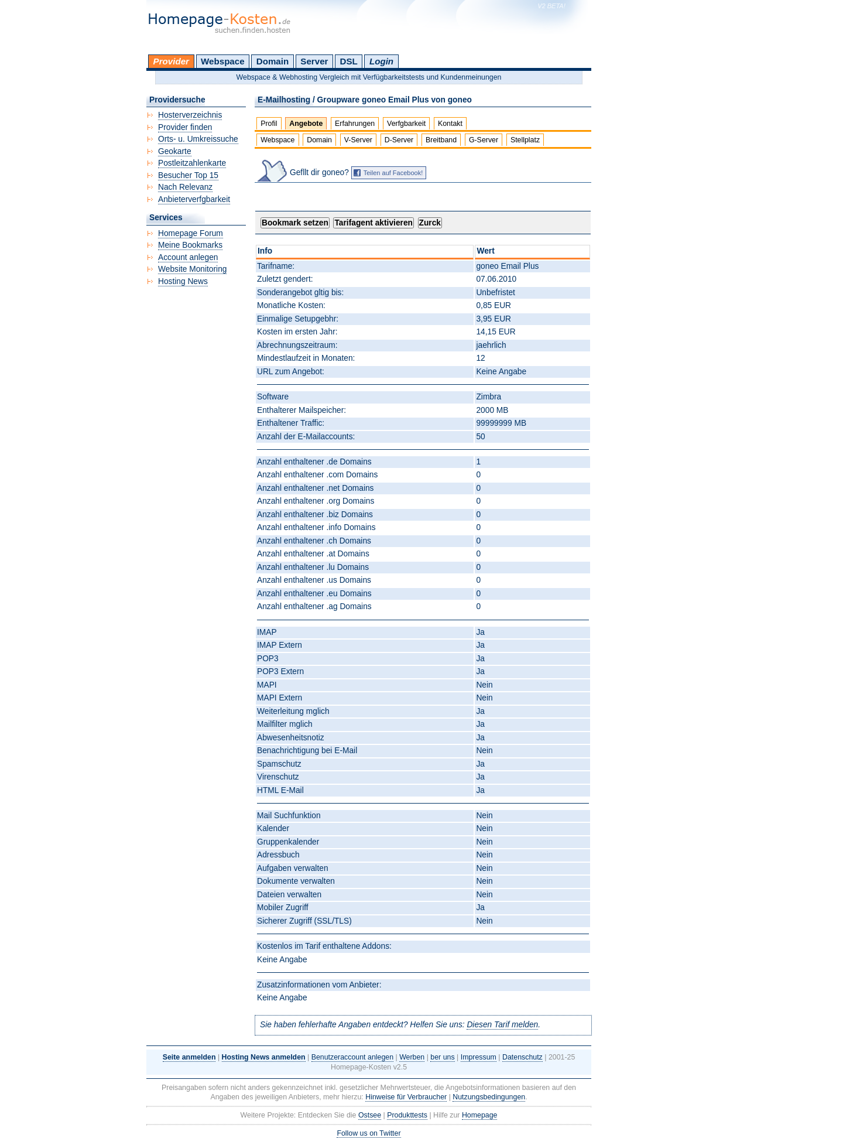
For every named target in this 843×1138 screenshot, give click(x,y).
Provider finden (185, 127)
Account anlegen (188, 257)
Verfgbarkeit (406, 123)
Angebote (306, 123)
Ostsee (369, 1115)
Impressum (478, 1057)
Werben (411, 1057)
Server (314, 61)
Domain (272, 61)
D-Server (399, 140)
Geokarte (174, 151)
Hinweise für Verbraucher (406, 1097)
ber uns (442, 1057)
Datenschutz (522, 1057)
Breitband (441, 140)
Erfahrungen (355, 123)
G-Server (483, 140)
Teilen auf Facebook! (393, 172)
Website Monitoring (192, 269)
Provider (171, 61)
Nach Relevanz (185, 187)
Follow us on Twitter (368, 1133)
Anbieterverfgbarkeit (194, 199)
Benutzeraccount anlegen (352, 1057)
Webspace (223, 61)
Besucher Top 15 (188, 175)
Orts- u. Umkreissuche (198, 139)
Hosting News (183, 281)
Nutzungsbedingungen (489, 1097)
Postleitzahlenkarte (192, 163)
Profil (269, 123)
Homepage (480, 1115)
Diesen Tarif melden (502, 1024)
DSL (349, 61)
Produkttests (407, 1115)
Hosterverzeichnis (190, 115)
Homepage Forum (190, 233)
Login (381, 61)
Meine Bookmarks (190, 245)
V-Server (358, 140)
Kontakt (450, 123)
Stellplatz (525, 140)
